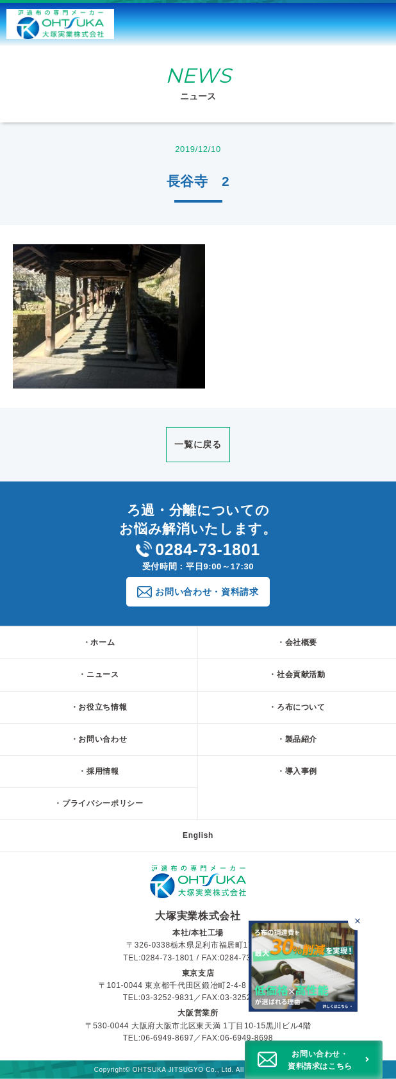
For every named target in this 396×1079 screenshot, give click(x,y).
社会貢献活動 (301, 674)
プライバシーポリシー (103, 803)
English (198, 835)
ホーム (102, 642)
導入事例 (301, 771)
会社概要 (301, 642)
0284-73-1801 (198, 549)
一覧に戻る (197, 444)
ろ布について (301, 707)
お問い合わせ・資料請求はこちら (320, 1060)
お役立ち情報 (102, 707)
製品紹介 (301, 739)
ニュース (103, 674)
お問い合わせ (102, 739)
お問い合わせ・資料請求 (206, 592)
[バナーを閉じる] (357, 921)
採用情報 (103, 771)
